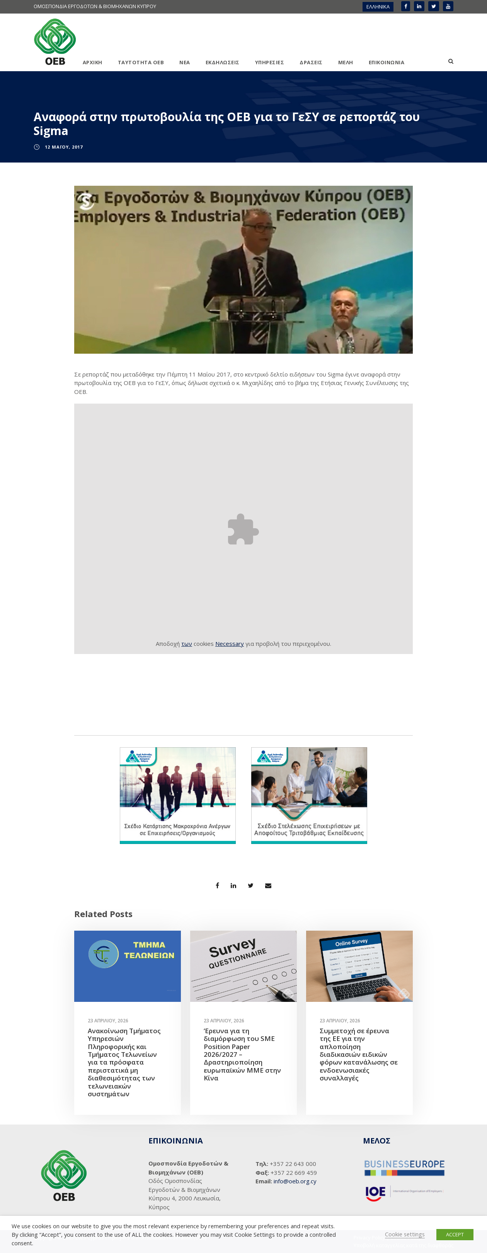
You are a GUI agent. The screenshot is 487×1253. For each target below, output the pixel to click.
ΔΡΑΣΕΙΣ (311, 62)
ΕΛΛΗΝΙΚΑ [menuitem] (378, 6)
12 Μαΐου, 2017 (64, 147)
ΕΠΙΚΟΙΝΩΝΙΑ (387, 62)
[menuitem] (378, 7)
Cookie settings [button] (405, 1234)
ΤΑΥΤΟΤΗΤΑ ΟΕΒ (141, 62)
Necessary (229, 643)
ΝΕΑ (184, 62)
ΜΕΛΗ (345, 62)
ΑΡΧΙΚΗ (92, 62)
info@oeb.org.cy (295, 1181)
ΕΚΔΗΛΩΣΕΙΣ (223, 62)
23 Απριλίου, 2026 (108, 1020)
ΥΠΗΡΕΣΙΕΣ (269, 62)
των (186, 643)
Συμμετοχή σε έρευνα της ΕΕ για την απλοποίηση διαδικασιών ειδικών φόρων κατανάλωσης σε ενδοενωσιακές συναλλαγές (359, 1054)
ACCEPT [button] (455, 1234)
